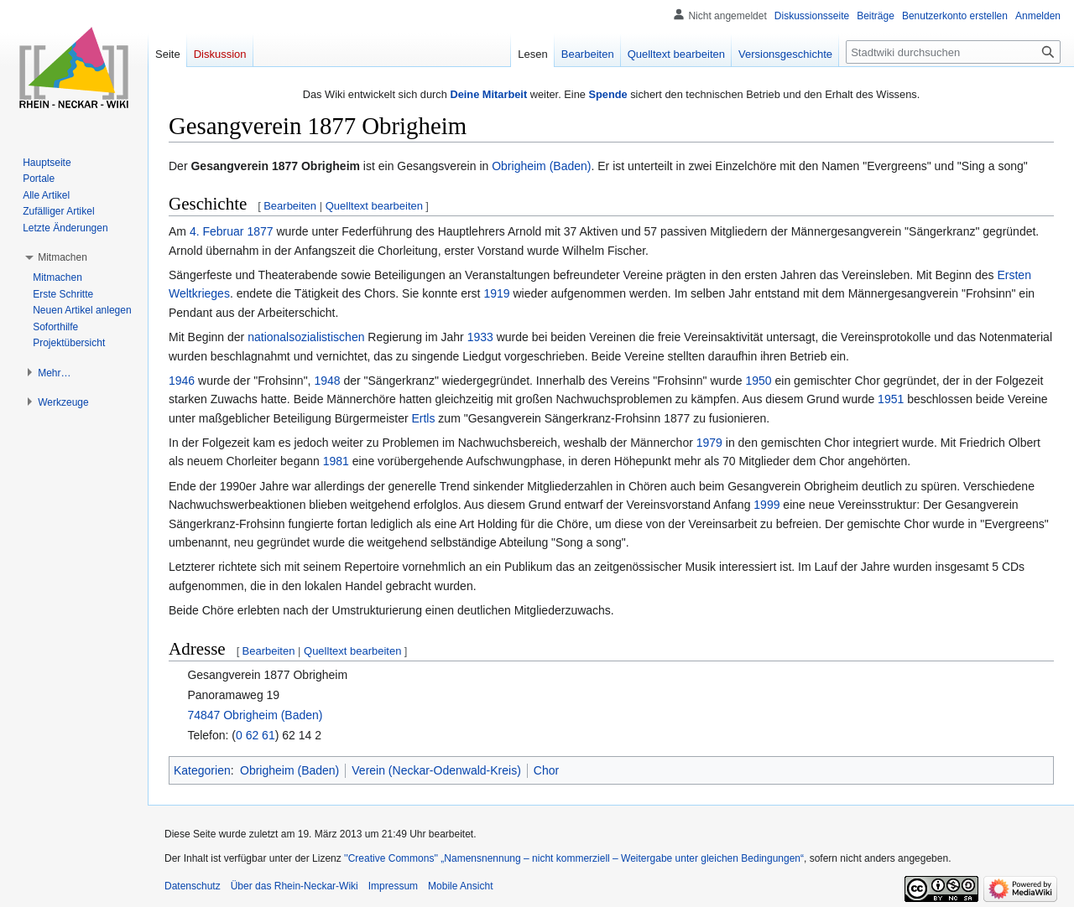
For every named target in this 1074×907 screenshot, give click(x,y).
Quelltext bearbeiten (374, 206)
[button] (62, 257)
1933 (480, 337)
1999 (766, 504)
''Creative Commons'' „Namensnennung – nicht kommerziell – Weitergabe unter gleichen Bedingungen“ (574, 858)
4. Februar (217, 231)
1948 (327, 380)
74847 (203, 715)
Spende (607, 94)
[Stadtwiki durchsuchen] (953, 52)
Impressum (393, 886)
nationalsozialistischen (306, 337)
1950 (758, 380)
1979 (709, 442)
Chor (546, 770)
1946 (182, 380)
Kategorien (202, 770)
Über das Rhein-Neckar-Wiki (294, 886)
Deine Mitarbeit (488, 94)
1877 (260, 231)
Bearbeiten (289, 206)
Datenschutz (192, 886)
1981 (336, 461)
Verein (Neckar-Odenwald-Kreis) (436, 770)
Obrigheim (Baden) (541, 166)
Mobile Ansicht (460, 886)
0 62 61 (255, 735)
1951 (891, 399)
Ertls (423, 418)
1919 (496, 293)
